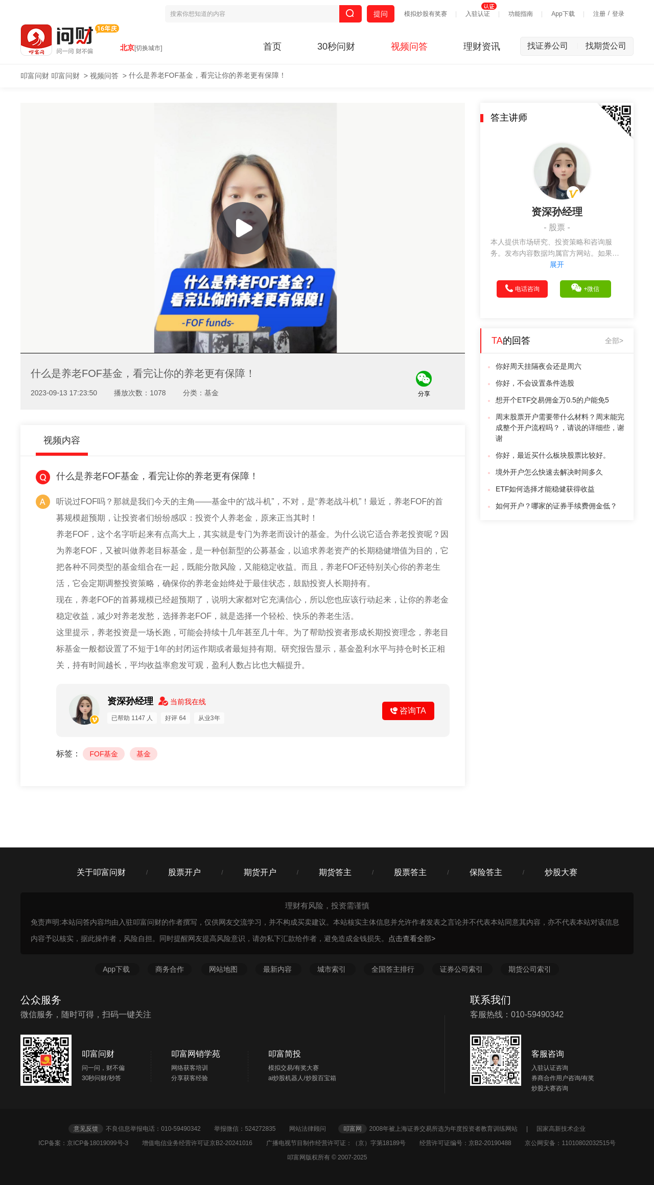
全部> (614, 341)
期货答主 (335, 872)
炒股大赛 (561, 872)
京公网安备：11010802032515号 (570, 1143)
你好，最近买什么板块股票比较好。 (553, 455)
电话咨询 (522, 288)
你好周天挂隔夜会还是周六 (538, 366)
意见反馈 (86, 1128)
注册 (599, 13)
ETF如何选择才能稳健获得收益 (545, 489)
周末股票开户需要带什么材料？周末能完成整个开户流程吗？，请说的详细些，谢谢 (560, 427)
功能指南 (520, 13)
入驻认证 (477, 13)
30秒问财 (336, 46)
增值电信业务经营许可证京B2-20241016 (203, 1143)
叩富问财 (34, 76)
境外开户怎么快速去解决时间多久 (549, 472)
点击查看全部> (411, 938)
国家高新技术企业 (561, 1128)
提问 (380, 14)
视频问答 (409, 46)
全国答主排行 (393, 969)
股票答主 (410, 872)
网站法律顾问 (312, 1128)
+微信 (585, 288)
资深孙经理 (131, 701)
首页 (272, 46)
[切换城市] (148, 48)
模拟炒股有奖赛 (425, 13)
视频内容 (61, 440)
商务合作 (169, 969)
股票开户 (184, 872)
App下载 (562, 13)
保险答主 (486, 872)
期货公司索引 (529, 969)
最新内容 (278, 969)
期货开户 (260, 872)
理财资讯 (481, 46)
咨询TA (408, 710)
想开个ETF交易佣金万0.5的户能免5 (552, 400)
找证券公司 (552, 45)
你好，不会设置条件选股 (535, 383)
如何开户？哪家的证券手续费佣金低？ (556, 506)
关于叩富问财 (101, 872)
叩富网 (352, 1128)
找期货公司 (606, 45)
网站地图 (224, 969)
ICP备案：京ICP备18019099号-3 (89, 1143)
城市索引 (332, 969)
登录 (618, 13)
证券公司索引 (462, 969)
